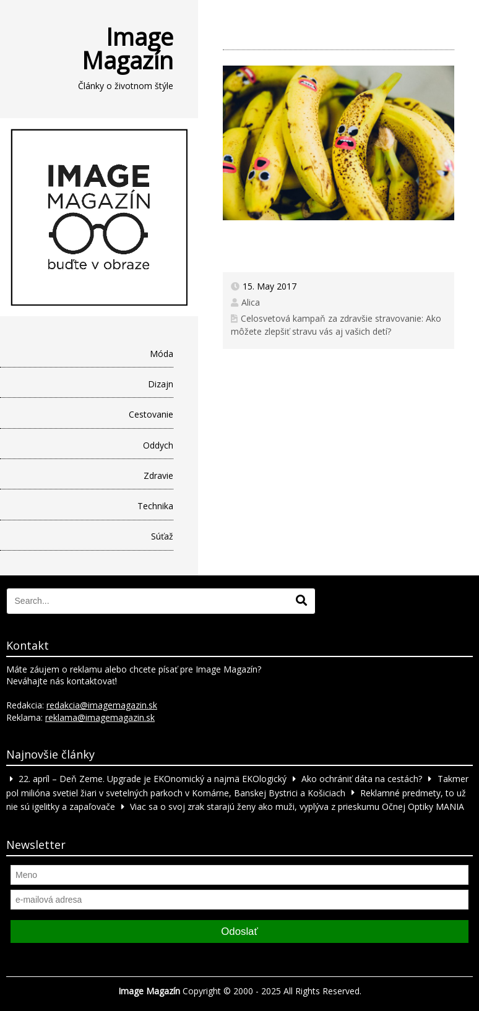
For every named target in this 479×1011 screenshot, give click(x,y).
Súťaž (162, 536)
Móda (161, 353)
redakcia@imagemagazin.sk (101, 705)
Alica (250, 302)
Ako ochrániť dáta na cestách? (361, 779)
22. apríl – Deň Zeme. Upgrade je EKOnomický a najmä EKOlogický (153, 779)
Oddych (158, 445)
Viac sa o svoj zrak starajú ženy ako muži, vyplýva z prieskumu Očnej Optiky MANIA (297, 806)
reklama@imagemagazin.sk (100, 717)
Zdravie (158, 475)
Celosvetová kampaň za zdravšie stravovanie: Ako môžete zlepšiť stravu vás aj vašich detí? (336, 324)
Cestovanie (151, 414)
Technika (155, 506)
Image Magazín (127, 48)
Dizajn (160, 384)
